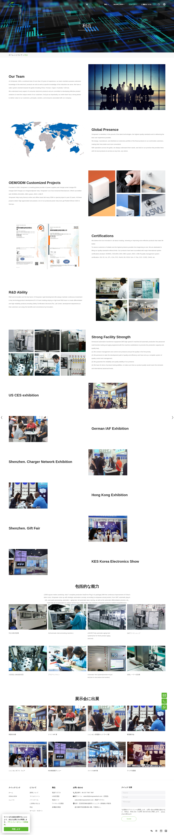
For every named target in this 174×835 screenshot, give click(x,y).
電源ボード (55, 801)
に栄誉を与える (35, 805)
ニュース (11, 801)
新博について (34, 794)
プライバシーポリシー (15, 822)
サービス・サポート (36, 812)
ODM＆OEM (13, 798)
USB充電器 (55, 798)
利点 (31, 808)
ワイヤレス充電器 (58, 805)
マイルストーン (35, 798)
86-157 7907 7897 (88, 794)
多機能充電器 (56, 808)
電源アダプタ (56, 794)
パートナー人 (34, 801)
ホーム (11, 794)
